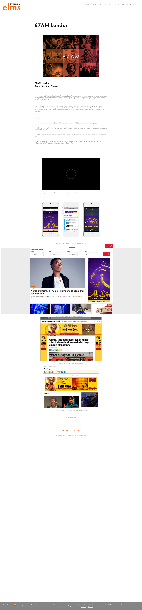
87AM (36, 96)
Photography (97, 4)
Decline (90, 607)
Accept (83, 607)
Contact (118, 4)
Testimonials (108, 4)
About (88, 4)
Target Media (60, 108)
